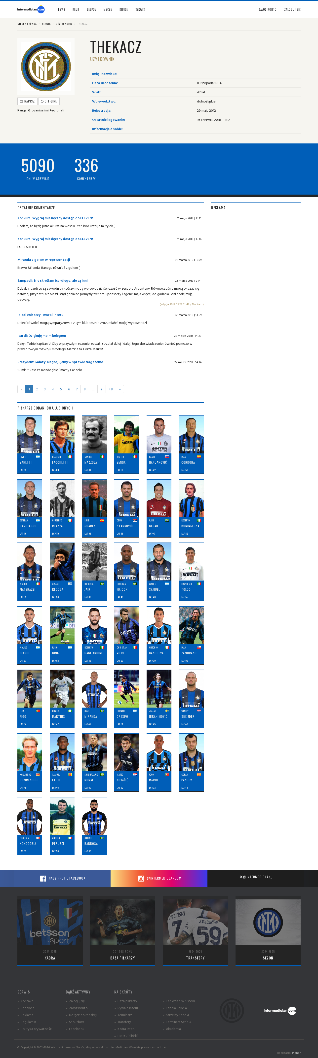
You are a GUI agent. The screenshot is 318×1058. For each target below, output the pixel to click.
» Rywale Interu (126, 1007)
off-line (49, 101)
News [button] (61, 9)
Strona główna (27, 24)
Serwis (46, 24)
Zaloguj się (292, 9)
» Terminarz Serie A (177, 1021)
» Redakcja (25, 1007)
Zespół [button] (91, 9)
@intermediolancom (159, 878)
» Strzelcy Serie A (176, 1014)
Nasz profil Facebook (62, 878)
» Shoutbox (75, 1021)
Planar (296, 1053)
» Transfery (122, 1021)
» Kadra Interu (124, 1028)
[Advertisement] (256, 250)
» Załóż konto (77, 1007)
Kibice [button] (123, 9)
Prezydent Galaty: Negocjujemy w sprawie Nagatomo (60, 361)
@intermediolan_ (256, 876)
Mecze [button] (108, 9)
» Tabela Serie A (175, 1007)
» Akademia (172, 1028)
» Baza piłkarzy (125, 1000)
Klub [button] (76, 9)
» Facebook (75, 1028)
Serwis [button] (140, 9)
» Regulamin (26, 1021)
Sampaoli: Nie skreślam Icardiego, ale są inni (52, 280)
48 (111, 389)
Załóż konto (268, 9)
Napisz (27, 101)
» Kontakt (25, 1000)
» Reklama (25, 1014)
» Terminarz (123, 1014)
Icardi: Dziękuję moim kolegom (41, 335)
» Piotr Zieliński (126, 1035)
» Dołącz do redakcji (81, 1014)
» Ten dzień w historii (179, 1000)
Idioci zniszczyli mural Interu (40, 314)
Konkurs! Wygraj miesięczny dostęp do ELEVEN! (55, 217)
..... (93, 389)
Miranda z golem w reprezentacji (43, 259)
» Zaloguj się (75, 1000)
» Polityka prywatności (34, 1028)
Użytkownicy (64, 24)
